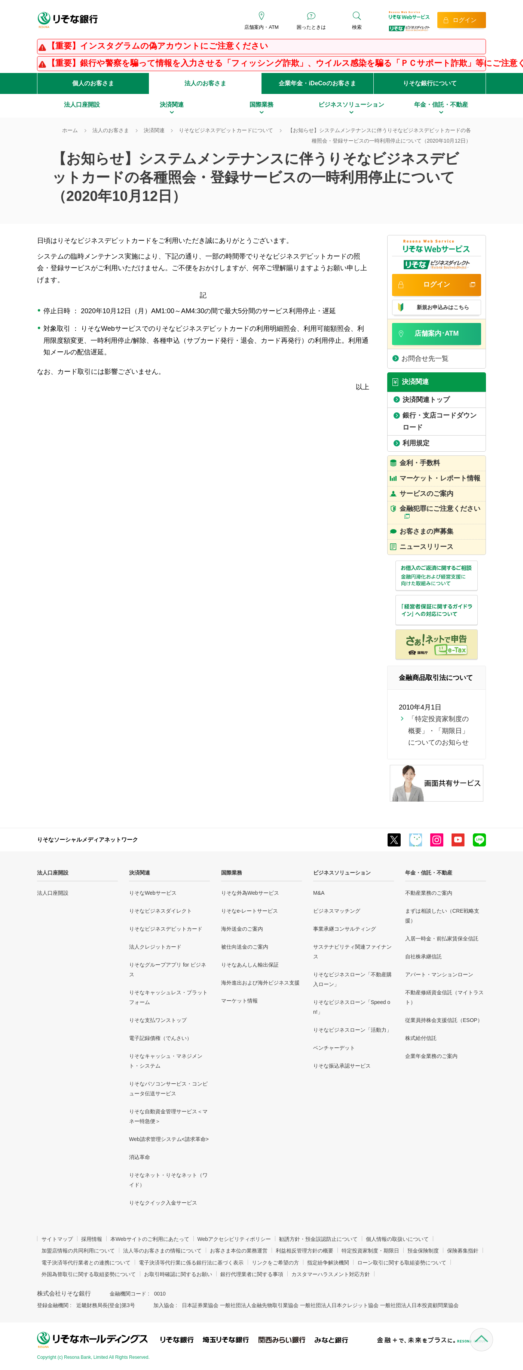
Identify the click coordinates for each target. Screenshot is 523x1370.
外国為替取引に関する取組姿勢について (89, 1274)
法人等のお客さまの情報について (162, 1251)
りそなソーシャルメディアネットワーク (87, 839)
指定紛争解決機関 (328, 1263)
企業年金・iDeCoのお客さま (317, 83)
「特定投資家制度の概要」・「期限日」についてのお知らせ (438, 730)
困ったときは (311, 27)
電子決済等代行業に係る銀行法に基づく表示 (191, 1263)
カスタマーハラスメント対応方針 (330, 1274)
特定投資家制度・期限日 (370, 1251)
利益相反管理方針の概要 (304, 1251)
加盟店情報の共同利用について (78, 1251)
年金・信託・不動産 (428, 873)
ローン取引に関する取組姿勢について (401, 1263)
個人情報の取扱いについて (397, 1239)
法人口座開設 (52, 873)
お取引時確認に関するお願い (178, 1274)
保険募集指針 (462, 1251)
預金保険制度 (423, 1251)
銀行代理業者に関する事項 (251, 1274)
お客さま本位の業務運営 (238, 1251)
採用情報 (91, 1239)
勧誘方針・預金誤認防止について (318, 1239)
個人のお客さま (93, 83)
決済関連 (139, 873)
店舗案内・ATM (261, 27)
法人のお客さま (205, 83)
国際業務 (231, 873)
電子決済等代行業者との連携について (86, 1263)
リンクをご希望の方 (275, 1263)
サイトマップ (57, 1239)
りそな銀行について (430, 83)
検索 (357, 27)
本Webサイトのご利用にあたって (149, 1239)
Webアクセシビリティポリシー (234, 1239)
